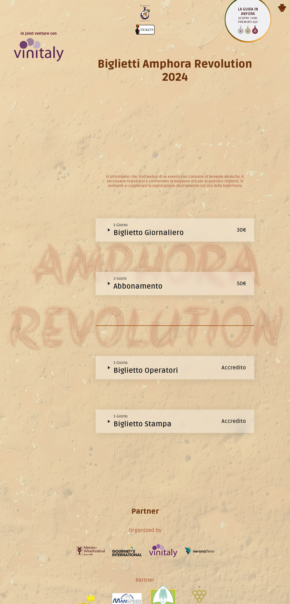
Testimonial (148, 514)
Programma (147, 351)
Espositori (148, 460)
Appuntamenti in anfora (148, 405)
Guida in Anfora (148, 242)
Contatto (148, 569)
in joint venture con (38, 20)
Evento (148, 188)
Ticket (148, 296)
